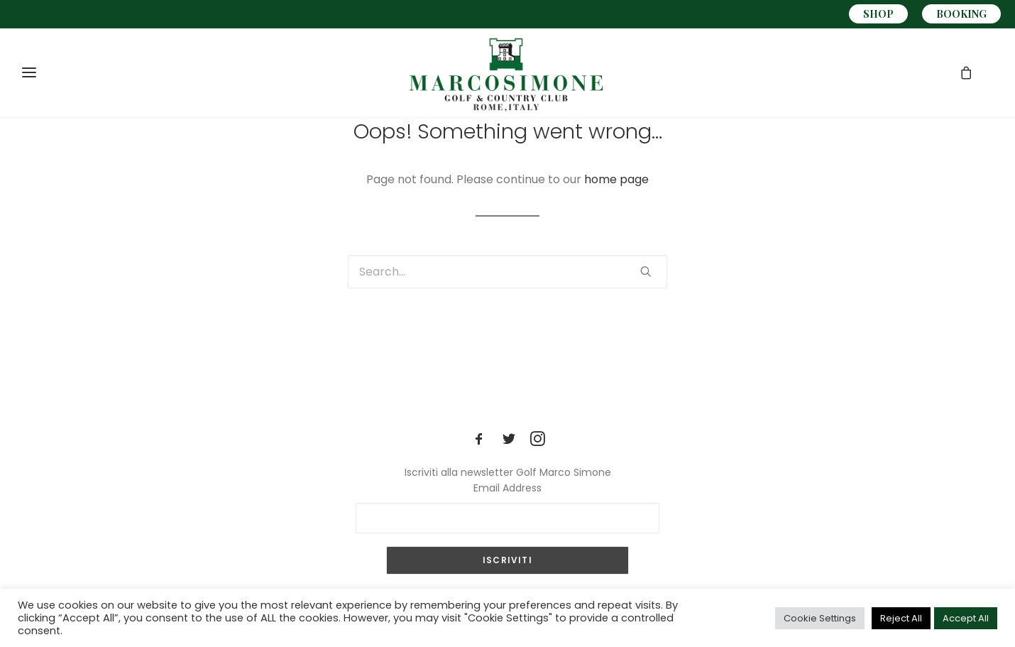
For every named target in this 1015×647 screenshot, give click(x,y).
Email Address (507, 488)
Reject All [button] (901, 618)
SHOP (878, 14)
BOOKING (961, 14)
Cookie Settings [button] (820, 618)
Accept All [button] (966, 618)
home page (616, 179)
